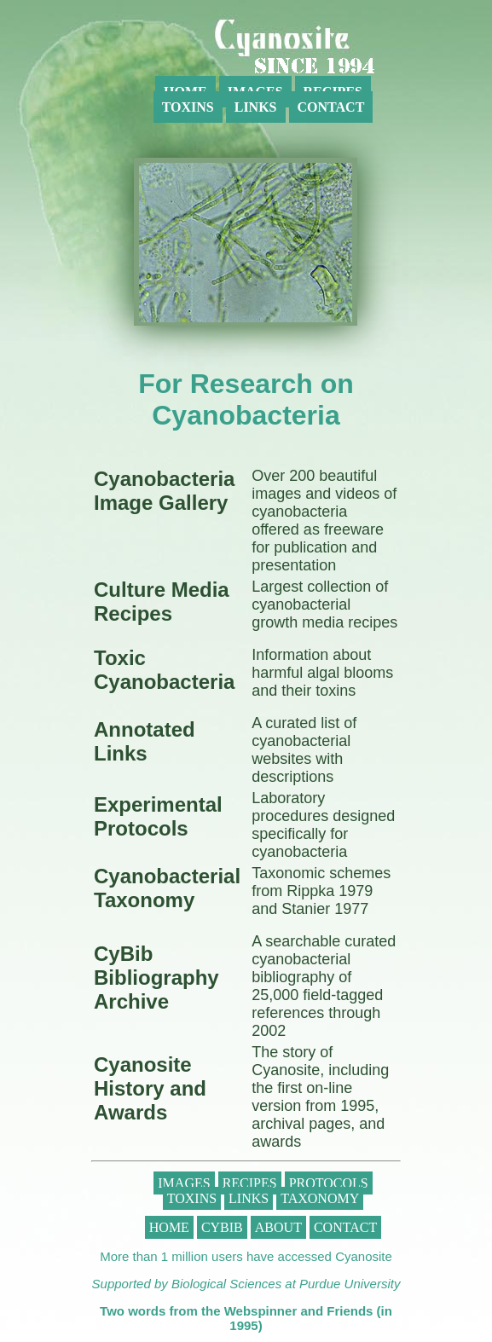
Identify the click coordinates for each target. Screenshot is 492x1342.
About (278, 1227)
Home (169, 1227)
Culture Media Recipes (161, 601)
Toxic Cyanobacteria (164, 669)
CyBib (222, 1227)
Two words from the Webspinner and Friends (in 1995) (246, 1318)
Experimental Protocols (158, 816)
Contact (331, 107)
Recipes (250, 1183)
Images (184, 1183)
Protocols (328, 1183)
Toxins (188, 107)
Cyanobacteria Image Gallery (164, 490)
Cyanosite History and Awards (150, 1088)
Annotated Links (144, 741)
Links (255, 107)
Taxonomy (320, 1198)
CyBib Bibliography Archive (156, 977)
